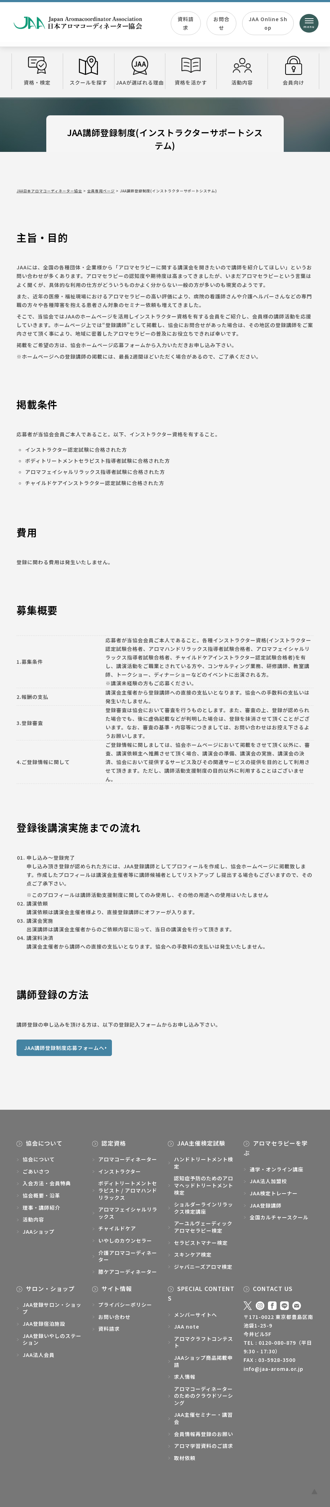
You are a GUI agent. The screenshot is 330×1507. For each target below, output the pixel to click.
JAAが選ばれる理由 (139, 71)
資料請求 (186, 23)
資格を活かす (190, 71)
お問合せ (221, 23)
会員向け (293, 71)
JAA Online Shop (268, 23)
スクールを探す (88, 71)
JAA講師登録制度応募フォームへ (64, 1047)
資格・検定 (37, 71)
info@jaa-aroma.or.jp (273, 1368)
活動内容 (242, 71)
